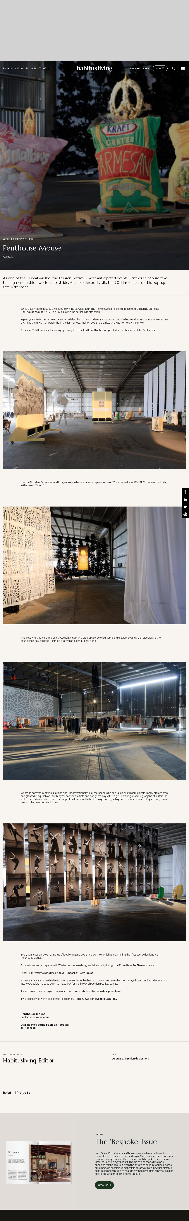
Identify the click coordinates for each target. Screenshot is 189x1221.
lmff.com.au (28, 1028)
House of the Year (140, 68)
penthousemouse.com (35, 1017)
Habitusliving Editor (22, 239)
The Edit (44, 68)
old (147, 1058)
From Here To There (131, 965)
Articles (19, 68)
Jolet (89, 973)
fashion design (134, 1058)
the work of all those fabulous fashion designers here (87, 991)
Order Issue (104, 1185)
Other (6, 239)
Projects (7, 68)
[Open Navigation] (183, 68)
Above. (60, 973)
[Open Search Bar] (174, 68)
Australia (118, 1058)
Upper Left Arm (75, 973)
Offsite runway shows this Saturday (94, 999)
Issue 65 (160, 68)
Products (31, 68)
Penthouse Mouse (32, 312)
